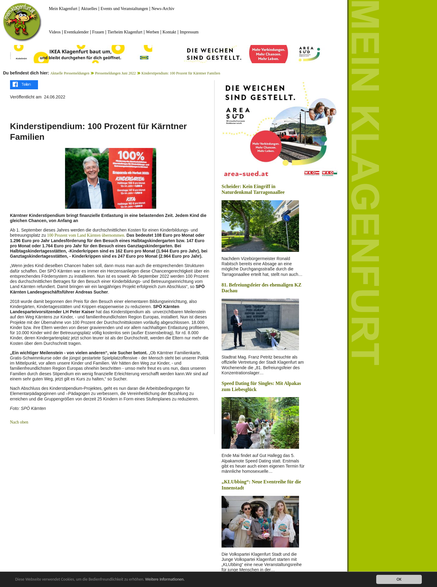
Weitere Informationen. (165, 579)
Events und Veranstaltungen (124, 8)
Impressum (189, 32)
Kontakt (169, 32)
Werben (152, 32)
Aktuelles (89, 8)
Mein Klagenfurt (63, 8)
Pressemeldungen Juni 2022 (115, 73)
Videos (55, 32)
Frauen (98, 32)
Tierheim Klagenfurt (125, 32)
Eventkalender (76, 32)
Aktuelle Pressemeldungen (69, 73)
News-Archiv (163, 8)
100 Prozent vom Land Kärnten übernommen (85, 235)
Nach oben (19, 422)
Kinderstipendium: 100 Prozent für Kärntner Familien (180, 73)
